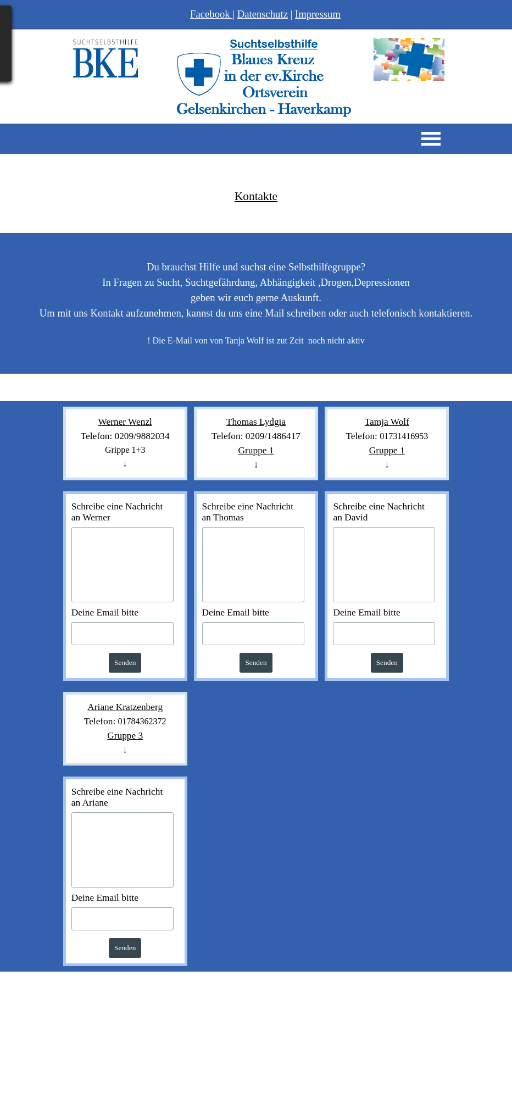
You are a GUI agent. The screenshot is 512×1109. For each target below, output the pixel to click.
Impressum (318, 14)
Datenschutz (262, 14)
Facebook (211, 14)
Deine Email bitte (104, 612)
